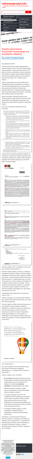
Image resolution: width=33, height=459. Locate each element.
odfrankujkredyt (14, 3)
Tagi (4, 24)
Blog (20, 16)
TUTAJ (7, 452)
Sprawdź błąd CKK (8, 22)
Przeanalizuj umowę (24, 19)
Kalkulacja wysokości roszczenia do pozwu (7, 17)
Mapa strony (22, 27)
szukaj (28, 12)
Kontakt (5, 30)
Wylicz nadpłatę (23, 22)
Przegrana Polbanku (24, 24)
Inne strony (6, 27)
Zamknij (8, 457)
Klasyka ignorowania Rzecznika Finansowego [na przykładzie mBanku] (13, 58)
